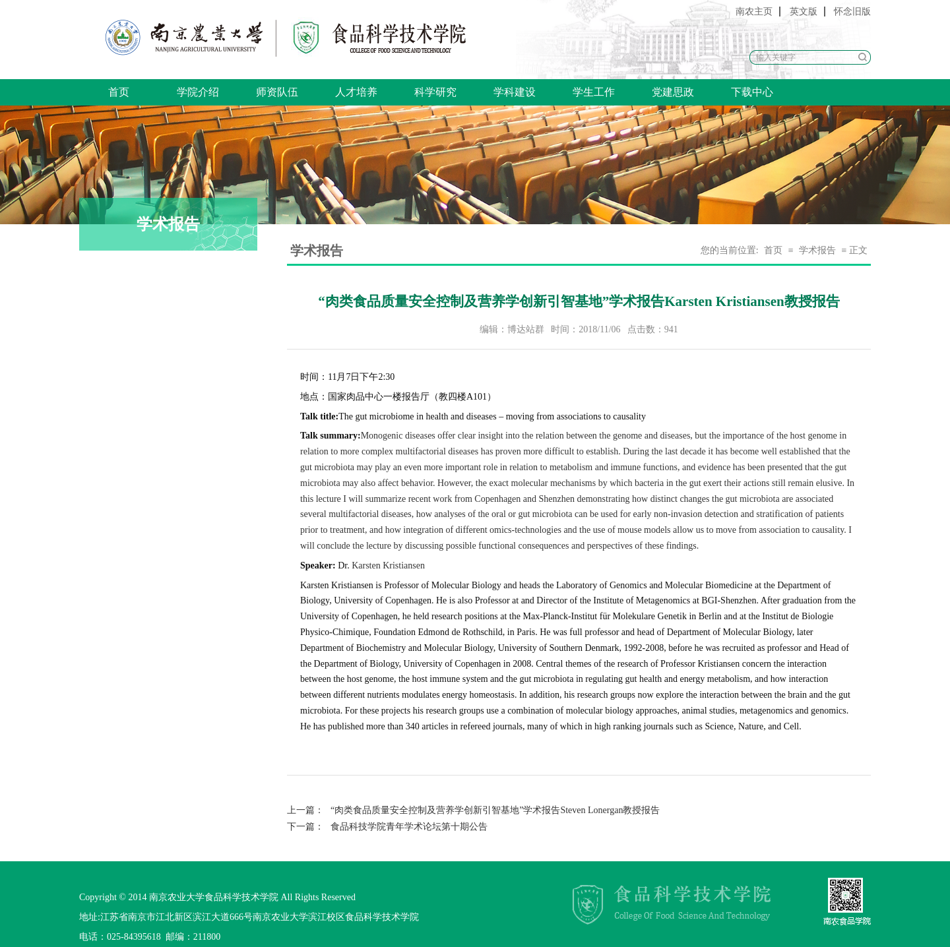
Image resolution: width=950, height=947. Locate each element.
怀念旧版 (852, 11)
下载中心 (752, 92)
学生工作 (594, 92)
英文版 (803, 11)
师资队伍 (277, 92)
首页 (118, 92)
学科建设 (514, 92)
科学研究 (435, 92)
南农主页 (754, 11)
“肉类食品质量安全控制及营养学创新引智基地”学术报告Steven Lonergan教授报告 (473, 810)
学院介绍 (198, 92)
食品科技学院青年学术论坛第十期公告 (387, 827)
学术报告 (817, 250)
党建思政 (673, 92)
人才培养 (356, 92)
